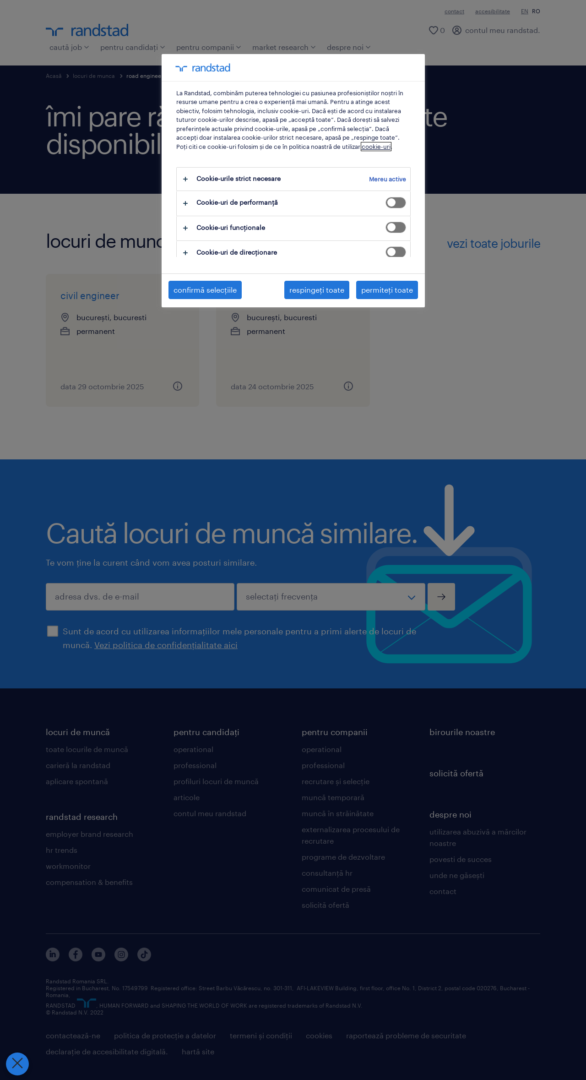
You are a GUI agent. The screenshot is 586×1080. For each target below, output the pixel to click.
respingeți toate (316, 289)
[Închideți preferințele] (16, 1064)
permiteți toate (387, 289)
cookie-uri (376, 146)
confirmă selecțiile (205, 289)
